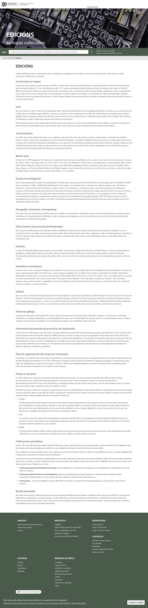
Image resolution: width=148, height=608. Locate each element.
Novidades (21, 571)
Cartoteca (81, 11)
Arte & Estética (24, 133)
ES (145, 11)
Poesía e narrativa (26, 373)
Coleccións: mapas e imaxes (101, 540)
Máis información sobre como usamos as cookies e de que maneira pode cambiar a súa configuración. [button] (45, 603)
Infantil (20, 291)
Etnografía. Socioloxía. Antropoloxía (36, 209)
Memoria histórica (107, 11)
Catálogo (58, 525)
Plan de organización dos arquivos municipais (42, 354)
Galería (57, 586)
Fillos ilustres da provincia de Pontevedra (39, 226)
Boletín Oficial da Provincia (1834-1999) (68, 527)
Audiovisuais (68, 11)
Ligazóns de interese (62, 571)
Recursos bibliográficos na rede (65, 530)
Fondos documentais (24, 527)
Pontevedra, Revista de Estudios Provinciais (38, 468)
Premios (57, 577)
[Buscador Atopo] (48, 52)
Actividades (59, 562)
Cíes (20, 414)
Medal (21, 427)
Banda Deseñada (25, 491)
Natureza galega (25, 311)
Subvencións (21, 568)
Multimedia (96, 546)
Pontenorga (24, 480)
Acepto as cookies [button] (136, 602)
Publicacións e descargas (63, 583)
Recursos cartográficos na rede (102, 549)
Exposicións (59, 580)
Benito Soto (22, 156)
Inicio (35, 11)
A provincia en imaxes (28, 81)
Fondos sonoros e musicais (101, 530)
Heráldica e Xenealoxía (29, 266)
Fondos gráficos (97, 525)
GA (142, 11)
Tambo (22, 399)
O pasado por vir (60, 565)
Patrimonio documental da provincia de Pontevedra (45, 328)
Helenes (20, 246)
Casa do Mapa (97, 543)
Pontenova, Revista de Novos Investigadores (38, 474)
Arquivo (44, 11)
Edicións (19, 58)
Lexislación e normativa (63, 568)
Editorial (92, 11)
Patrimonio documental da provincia (29, 525)
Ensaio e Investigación (28, 178)
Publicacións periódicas (29, 441)
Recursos (20, 530)
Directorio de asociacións (63, 574)
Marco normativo (98, 552)
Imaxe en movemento (99, 527)
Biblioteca (55, 11)
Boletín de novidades (62, 533)
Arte (18, 106)
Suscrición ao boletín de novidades (66, 536)
